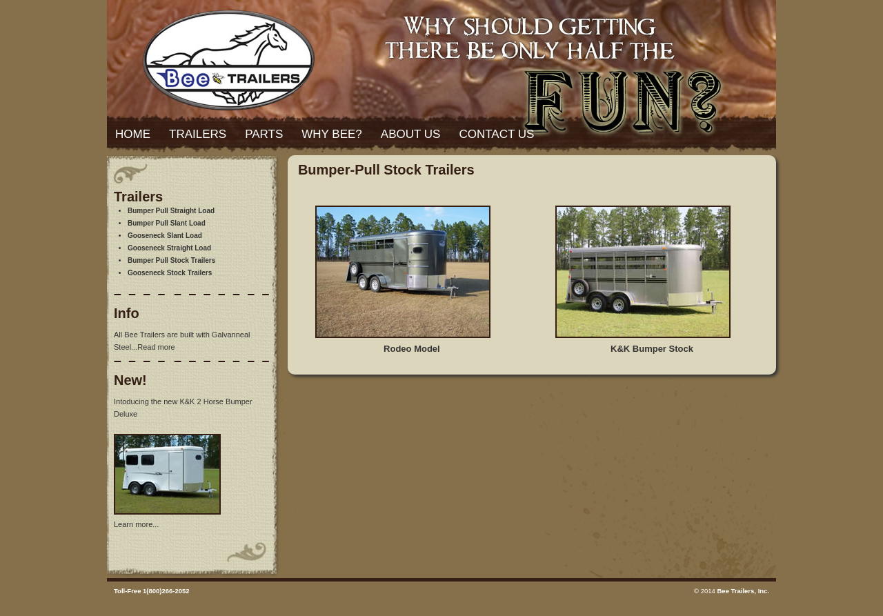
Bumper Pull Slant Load (167, 223)
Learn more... (136, 524)
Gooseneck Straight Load (169, 248)
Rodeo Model (412, 349)
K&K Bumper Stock (652, 349)
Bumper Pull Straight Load (171, 211)
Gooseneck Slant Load (165, 235)
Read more (156, 347)
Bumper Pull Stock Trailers (171, 260)
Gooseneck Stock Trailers (170, 273)
